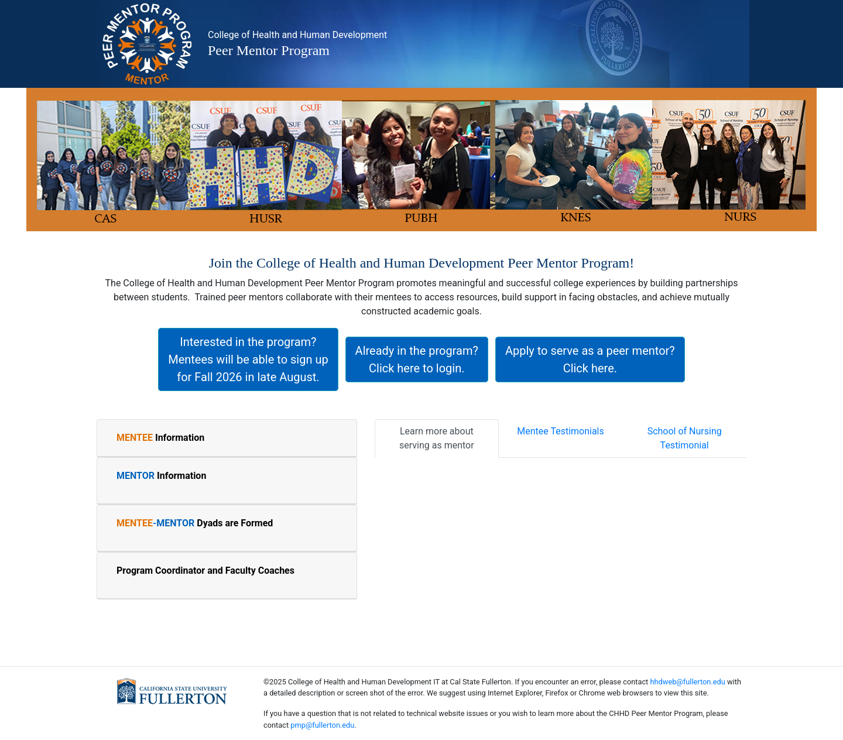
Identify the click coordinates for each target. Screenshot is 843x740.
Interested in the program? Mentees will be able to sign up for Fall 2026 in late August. (248, 359)
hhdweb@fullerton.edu (687, 681)
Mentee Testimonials (560, 431)
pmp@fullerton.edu (322, 725)
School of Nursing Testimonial (684, 438)
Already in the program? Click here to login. (416, 359)
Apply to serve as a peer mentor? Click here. (590, 359)
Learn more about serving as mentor (436, 438)
